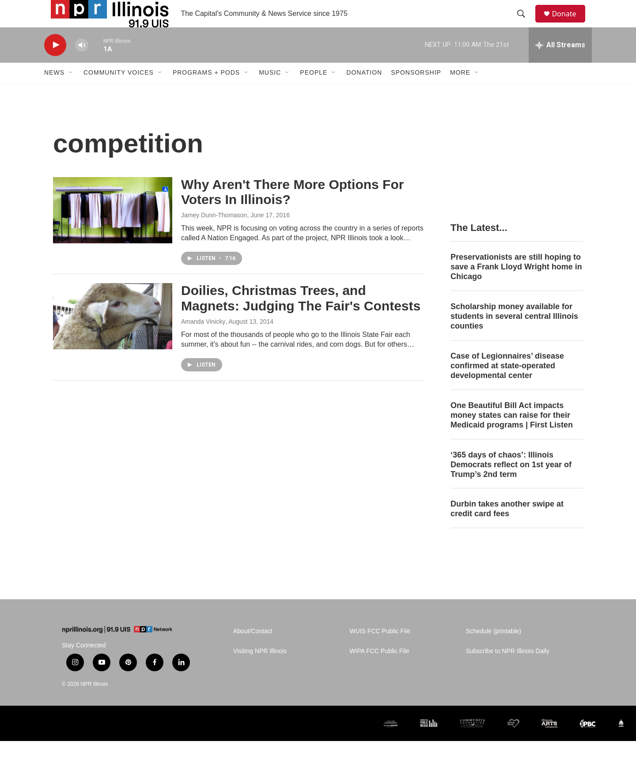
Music (270, 91)
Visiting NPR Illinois (260, 670)
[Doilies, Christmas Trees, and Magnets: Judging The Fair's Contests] (112, 335)
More (460, 91)
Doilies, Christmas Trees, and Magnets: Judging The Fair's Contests (300, 317)
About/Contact (253, 650)
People (313, 91)
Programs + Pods (206, 91)
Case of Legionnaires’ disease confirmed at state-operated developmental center (507, 385)
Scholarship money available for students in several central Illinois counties (514, 335)
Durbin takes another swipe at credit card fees (507, 528)
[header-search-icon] (525, 23)
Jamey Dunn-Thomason (214, 234)
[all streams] (560, 64)
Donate (569, 23)
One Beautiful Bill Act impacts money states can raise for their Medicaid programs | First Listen (511, 434)
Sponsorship (416, 91)
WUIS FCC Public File (379, 650)
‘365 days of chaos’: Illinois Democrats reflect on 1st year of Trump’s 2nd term (511, 483)
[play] (55, 64)
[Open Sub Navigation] (71, 91)
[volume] (81, 64)
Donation (364, 91)
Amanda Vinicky (203, 340)
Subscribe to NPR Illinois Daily (507, 670)
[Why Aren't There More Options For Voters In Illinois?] (112, 229)
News (54, 91)
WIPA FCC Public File (379, 670)
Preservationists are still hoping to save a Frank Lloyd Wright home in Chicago (516, 286)
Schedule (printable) (493, 650)
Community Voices (118, 91)
